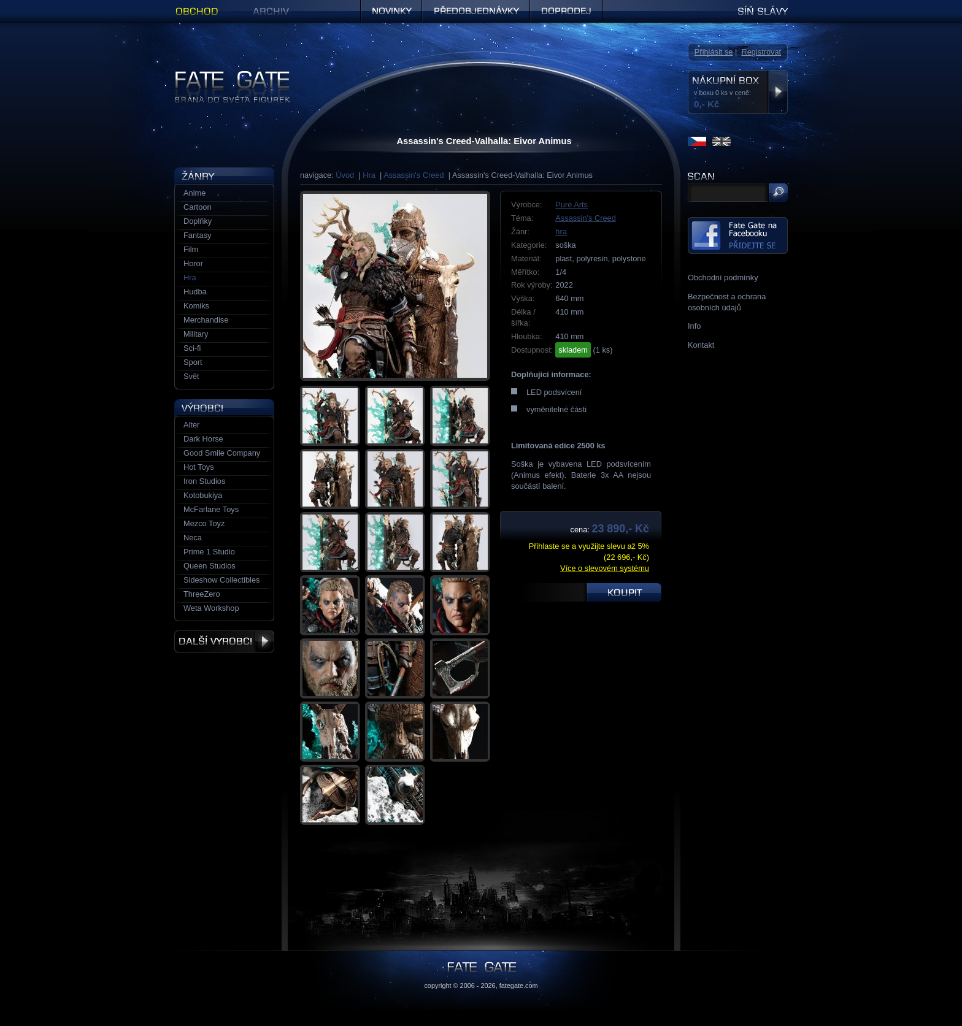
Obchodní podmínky (723, 277)
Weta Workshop (211, 608)
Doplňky (197, 221)
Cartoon (197, 207)
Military (196, 334)
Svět (191, 376)
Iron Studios (204, 481)
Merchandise (205, 319)
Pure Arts (571, 204)
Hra (369, 175)
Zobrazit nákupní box (778, 92)
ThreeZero (201, 594)
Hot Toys (198, 467)
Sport (192, 362)
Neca (192, 537)
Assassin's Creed (413, 175)
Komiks (196, 305)
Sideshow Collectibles (221, 579)
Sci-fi (192, 348)
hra (561, 231)
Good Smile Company (221, 452)
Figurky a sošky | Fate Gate (222, 75)
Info (694, 326)
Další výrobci (224, 641)
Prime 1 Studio (209, 551)
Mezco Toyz (204, 523)
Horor (193, 263)
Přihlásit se (714, 51)
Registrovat (761, 51)
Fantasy (197, 235)
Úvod (345, 175)
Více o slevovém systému (604, 568)
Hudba (195, 291)
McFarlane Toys (211, 509)
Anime (194, 192)
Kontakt (701, 345)
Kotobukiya (202, 495)
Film (190, 249)
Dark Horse (203, 438)
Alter (191, 424)
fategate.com (518, 985)
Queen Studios (209, 565)
